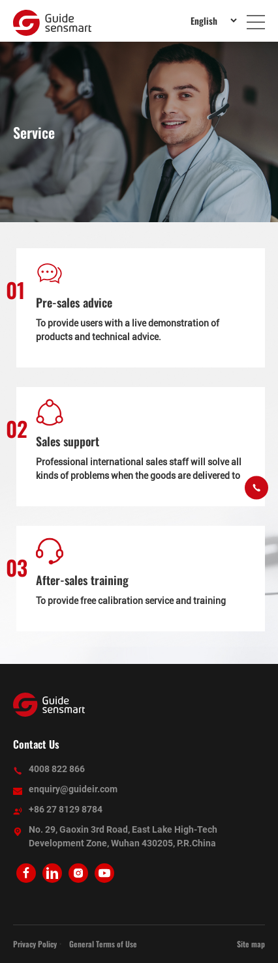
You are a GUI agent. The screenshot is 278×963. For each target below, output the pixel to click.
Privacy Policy (35, 943)
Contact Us (36, 744)
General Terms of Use (103, 943)
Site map (251, 943)
